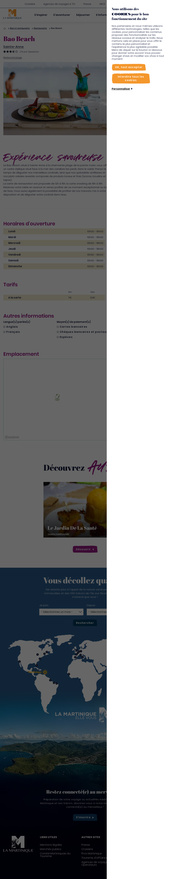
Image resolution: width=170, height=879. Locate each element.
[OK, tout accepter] (129, 67)
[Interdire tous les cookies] (131, 78)
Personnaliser (121, 89)
